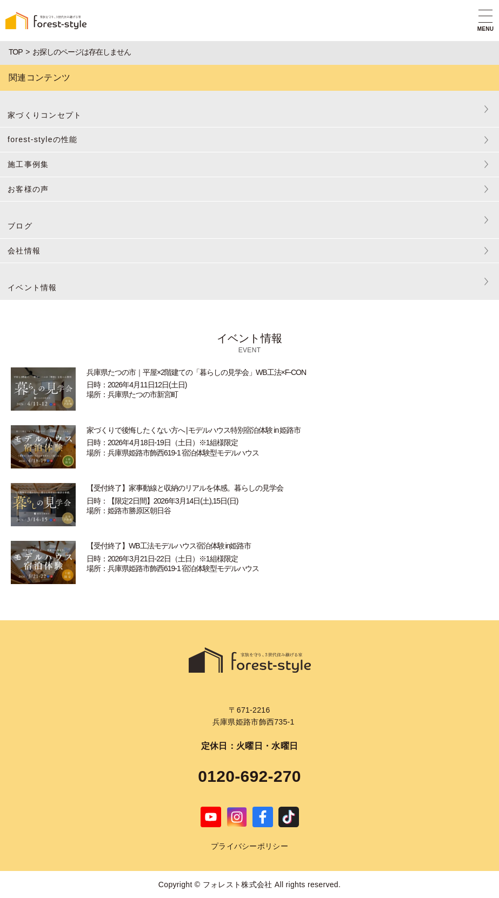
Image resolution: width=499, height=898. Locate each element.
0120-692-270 (249, 776)
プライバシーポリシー (249, 846)
